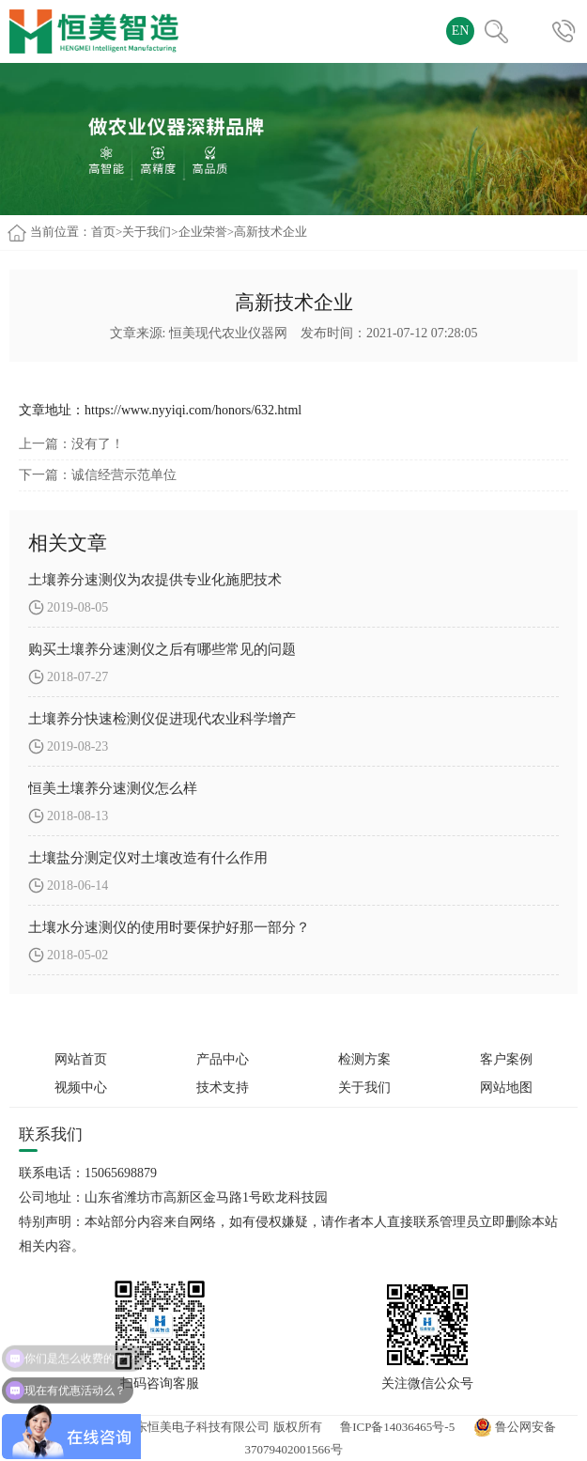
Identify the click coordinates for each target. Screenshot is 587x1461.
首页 (103, 232)
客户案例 (506, 1059)
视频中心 (80, 1087)
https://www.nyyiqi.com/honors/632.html (193, 410)
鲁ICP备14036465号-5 (397, 1427)
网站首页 (80, 1059)
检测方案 (364, 1059)
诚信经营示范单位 (124, 475)
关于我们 (146, 232)
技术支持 (222, 1087)
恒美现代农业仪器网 (228, 333)
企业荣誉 (202, 232)
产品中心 (222, 1059)
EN (461, 30)
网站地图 (506, 1087)
